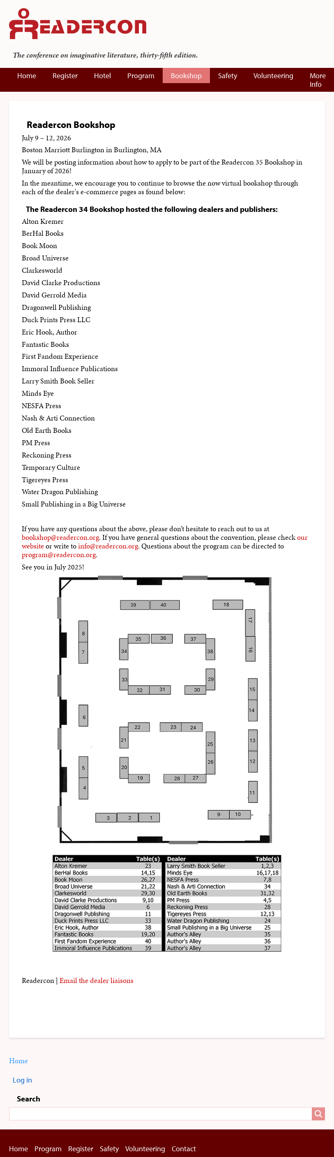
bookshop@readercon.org (60, 537)
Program (140, 75)
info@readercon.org (108, 546)
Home (26, 75)
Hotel (102, 75)
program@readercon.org (59, 555)
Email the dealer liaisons (97, 980)
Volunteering (273, 75)
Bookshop (186, 75)
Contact (184, 1148)
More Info (318, 80)
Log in (22, 1080)
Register (65, 75)
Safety (227, 75)
